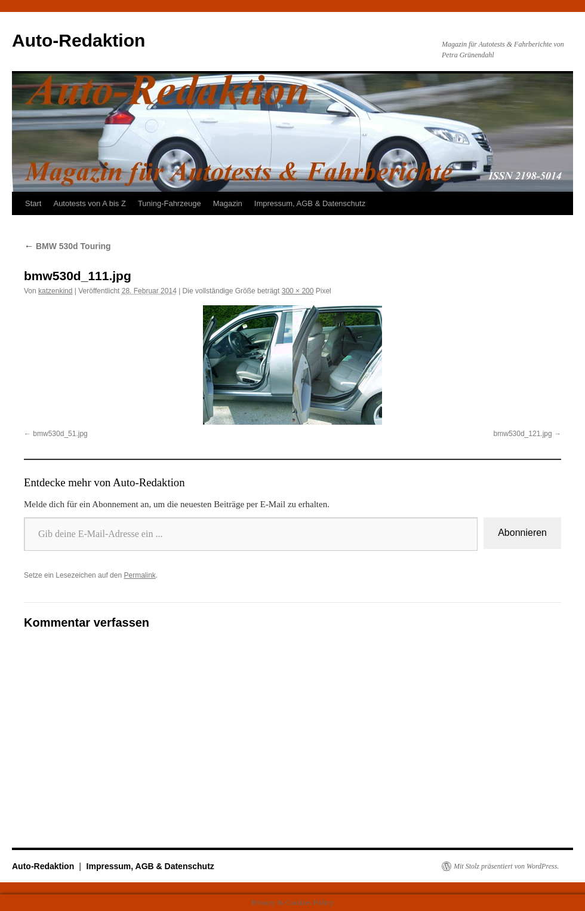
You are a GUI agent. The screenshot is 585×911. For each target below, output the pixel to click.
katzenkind (55, 291)
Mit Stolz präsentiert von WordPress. (506, 866)
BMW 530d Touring (67, 246)
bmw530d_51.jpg (60, 434)
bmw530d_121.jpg (523, 434)
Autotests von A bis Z (89, 203)
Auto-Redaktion (78, 40)
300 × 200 (298, 291)
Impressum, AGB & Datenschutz (309, 203)
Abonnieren (522, 532)
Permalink (139, 575)
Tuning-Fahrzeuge (169, 203)
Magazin (227, 203)
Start (33, 203)
